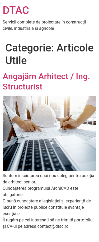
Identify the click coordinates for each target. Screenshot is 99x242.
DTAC (16, 10)
